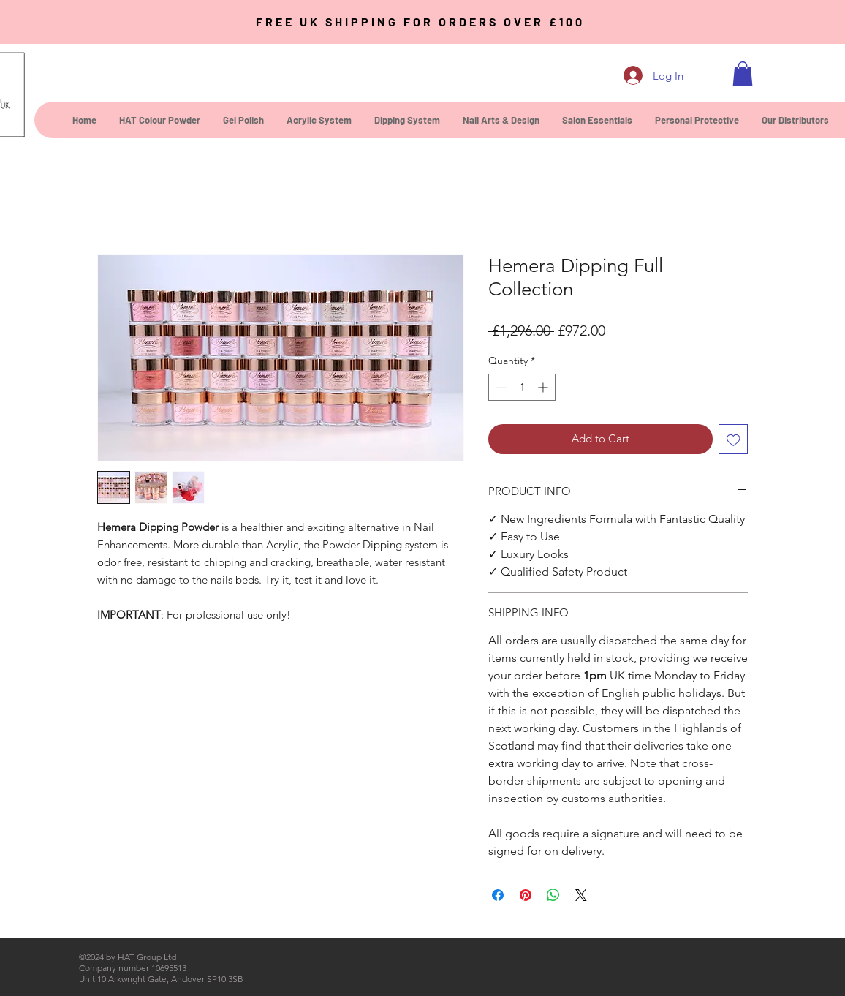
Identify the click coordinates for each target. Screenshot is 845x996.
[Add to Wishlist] (734, 439)
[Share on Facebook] (498, 895)
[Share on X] (581, 895)
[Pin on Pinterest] (525, 895)
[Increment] (544, 387)
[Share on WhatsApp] (553, 895)
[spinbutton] (522, 387)
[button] (742, 73)
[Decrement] (499, 387)
